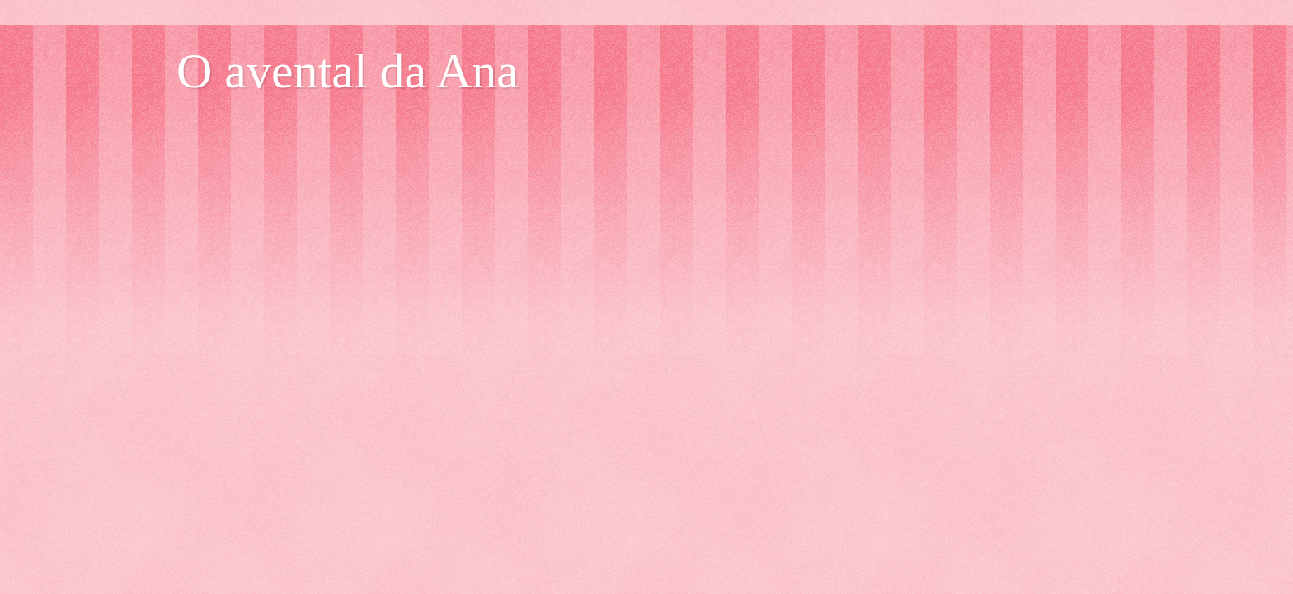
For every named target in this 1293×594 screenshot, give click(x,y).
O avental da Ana (347, 71)
